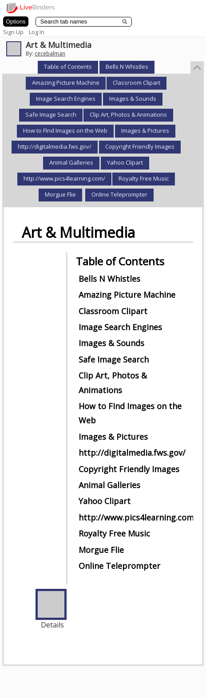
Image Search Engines (65, 99)
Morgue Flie (60, 194)
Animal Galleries (71, 162)
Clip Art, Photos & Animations (128, 114)
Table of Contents (68, 67)
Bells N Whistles (127, 67)
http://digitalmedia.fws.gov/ (54, 146)
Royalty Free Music (144, 178)
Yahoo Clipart (125, 162)
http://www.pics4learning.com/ (64, 178)
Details (52, 625)
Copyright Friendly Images (139, 146)
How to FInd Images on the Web (65, 130)
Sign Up (13, 32)
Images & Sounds (132, 99)
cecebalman (50, 53)
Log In (36, 32)
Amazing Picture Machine (65, 83)
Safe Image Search (50, 114)
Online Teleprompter (119, 194)
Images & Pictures (145, 130)
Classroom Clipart (136, 83)
